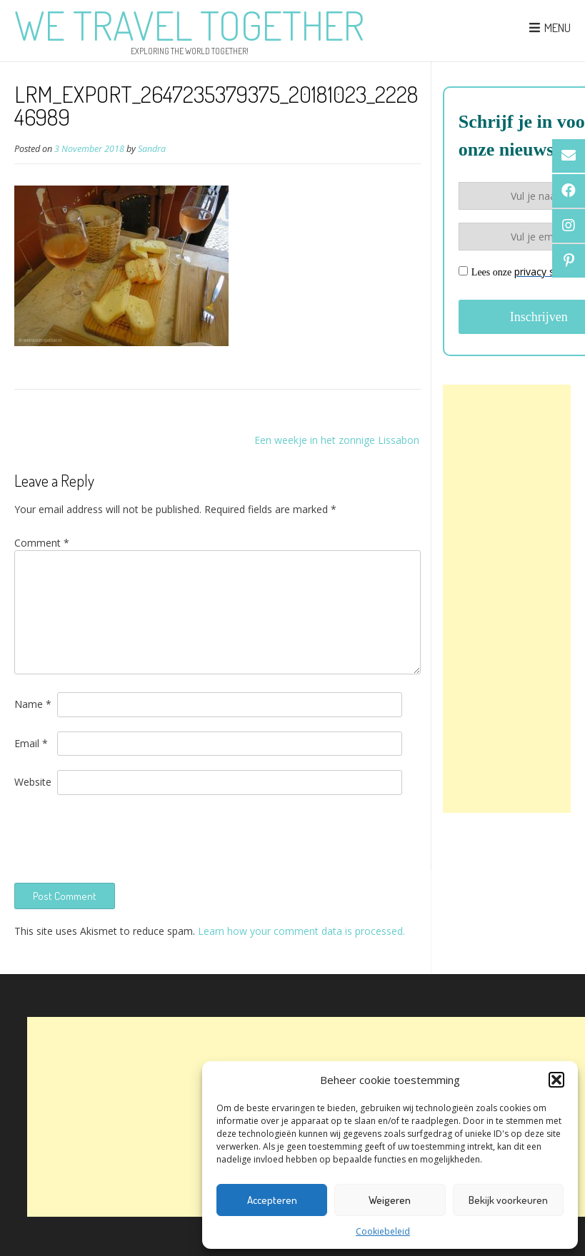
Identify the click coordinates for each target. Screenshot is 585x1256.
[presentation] (122, 837)
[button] (556, 1080)
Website (32, 782)
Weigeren (390, 1200)
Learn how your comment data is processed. (301, 931)
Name (32, 704)
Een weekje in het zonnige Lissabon (336, 440)
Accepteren (272, 1200)
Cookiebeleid (383, 1231)
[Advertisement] (507, 599)
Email (31, 743)
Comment (41, 543)
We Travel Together (189, 25)
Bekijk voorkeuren (508, 1200)
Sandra (152, 149)
